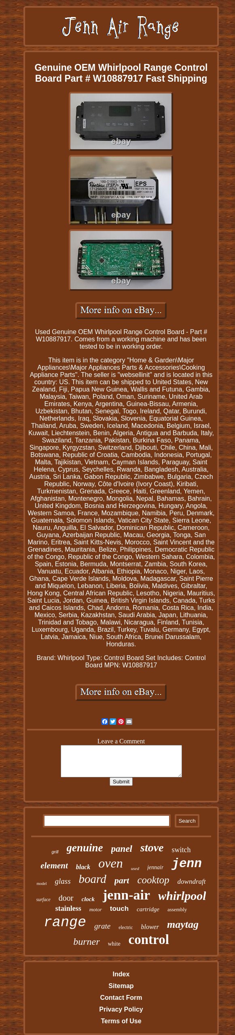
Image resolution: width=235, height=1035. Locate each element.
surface (43, 899)
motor (95, 909)
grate (102, 926)
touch (119, 908)
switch (181, 850)
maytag (183, 924)
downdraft (192, 881)
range (65, 922)
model (41, 883)
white (114, 944)
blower (150, 926)
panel (121, 849)
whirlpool (182, 895)
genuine (85, 848)
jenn (186, 864)
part (121, 880)
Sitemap (120, 985)
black (83, 867)
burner (86, 941)
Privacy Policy (121, 1009)
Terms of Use (121, 1021)
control (149, 939)
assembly (177, 909)
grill (54, 851)
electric (126, 927)
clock (88, 899)
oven (110, 863)
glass (62, 881)
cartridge (148, 909)
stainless (68, 908)
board (92, 878)
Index (121, 974)
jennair (155, 867)
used (135, 868)
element (54, 865)
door (66, 897)
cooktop (153, 879)
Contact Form (121, 997)
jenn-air (126, 894)
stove (152, 847)
